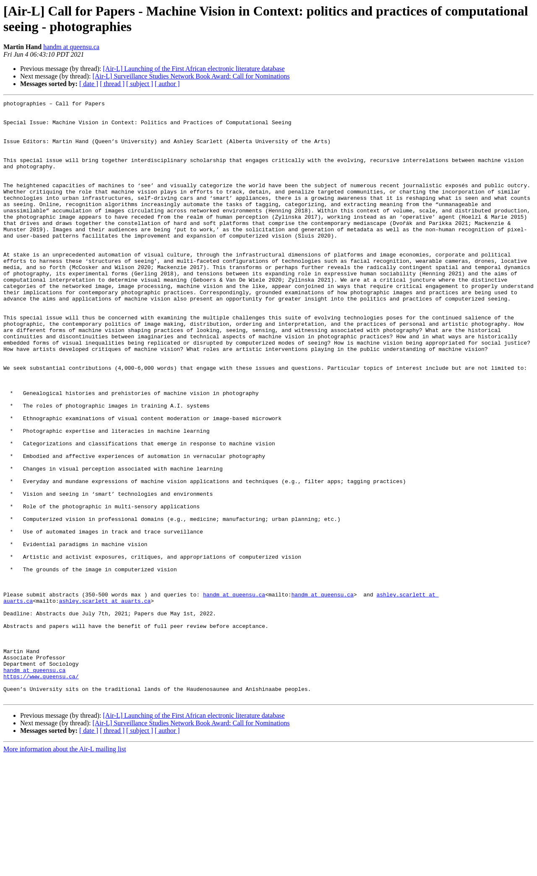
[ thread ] (112, 83)
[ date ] (88, 83)
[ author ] (167, 83)
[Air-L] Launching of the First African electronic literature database (193, 68)
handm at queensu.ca (71, 46)
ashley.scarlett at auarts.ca (105, 701)
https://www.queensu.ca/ (40, 792)
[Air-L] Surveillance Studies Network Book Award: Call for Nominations (190, 76)
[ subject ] (139, 83)
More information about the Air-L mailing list (64, 868)
